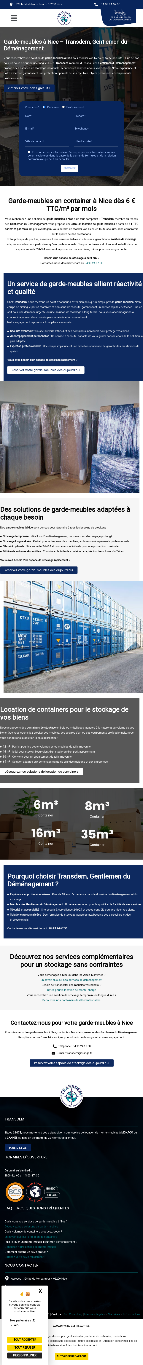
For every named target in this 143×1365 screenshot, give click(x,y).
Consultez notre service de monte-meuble (30, 1247)
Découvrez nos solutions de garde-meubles (31, 1226)
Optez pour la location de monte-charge (71, 1048)
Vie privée (114, 1314)
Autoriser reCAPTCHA (72, 1356)
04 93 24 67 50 (110, 4)
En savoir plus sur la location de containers (31, 1236)
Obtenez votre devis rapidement (24, 1257)
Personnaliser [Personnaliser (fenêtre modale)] (24, 1355)
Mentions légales (94, 1314)
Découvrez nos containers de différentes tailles (71, 1058)
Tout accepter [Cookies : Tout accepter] (25, 1340)
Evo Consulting (73, 1314)
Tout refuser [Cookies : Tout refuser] (25, 1347)
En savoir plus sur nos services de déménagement (71, 1038)
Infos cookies (131, 1314)
